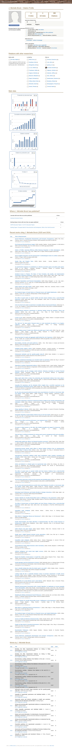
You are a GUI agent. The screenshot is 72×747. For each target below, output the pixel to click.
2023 (11, 660)
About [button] (69, 1)
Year (11, 236)
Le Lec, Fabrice (32, 67)
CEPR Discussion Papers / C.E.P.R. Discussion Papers (22, 224)
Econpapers (22, 241)
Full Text (17, 651)
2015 (11, 715)
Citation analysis (23, 651)
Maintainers (52, 1)
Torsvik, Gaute (50, 86)
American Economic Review (16, 218)
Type (52, 646)
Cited (57, 646)
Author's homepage (37, 40)
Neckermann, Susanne (52, 78)
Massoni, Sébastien (33, 75)
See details (41, 29)
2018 (11, 695)
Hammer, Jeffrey (51, 73)
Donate (46, 1)
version (26, 668)
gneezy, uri (49, 64)
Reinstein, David (33, 83)
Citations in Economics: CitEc (9, 1)
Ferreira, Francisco (51, 59)
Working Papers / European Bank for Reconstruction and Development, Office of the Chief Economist (32, 227)
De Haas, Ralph (14, 59)
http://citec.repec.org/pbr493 (39, 45)
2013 (11, 650)
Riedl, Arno (31, 59)
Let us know (54, 48)
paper (29, 241)
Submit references (61, 1)
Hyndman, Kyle (32, 62)
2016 (11, 655)
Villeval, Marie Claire (34, 81)
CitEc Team (52, 745)
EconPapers (29, 40)
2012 (11, 700)
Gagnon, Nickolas (33, 73)
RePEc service (13, 745)
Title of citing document (21, 236)
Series (26, 1)
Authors (21, 1)
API (42, 1)
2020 (11, 666)
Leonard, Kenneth (51, 67)
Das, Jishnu (50, 75)
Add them (39, 48)
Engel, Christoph (33, 78)
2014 (11, 705)
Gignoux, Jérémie (51, 70)
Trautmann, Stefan (33, 70)
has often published (48, 32)
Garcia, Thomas (32, 86)
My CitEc (37, 1)
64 (40, 35)
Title (16, 646)
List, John (49, 62)
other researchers (39, 33)
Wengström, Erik (33, 64)
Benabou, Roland (51, 81)
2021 (11, 672)
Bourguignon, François (52, 83)
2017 (11, 690)
